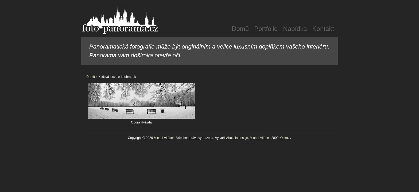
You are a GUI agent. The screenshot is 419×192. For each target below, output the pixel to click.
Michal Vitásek (164, 138)
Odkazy (285, 138)
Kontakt (323, 28)
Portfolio (266, 28)
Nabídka (295, 28)
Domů (240, 28)
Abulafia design (237, 138)
